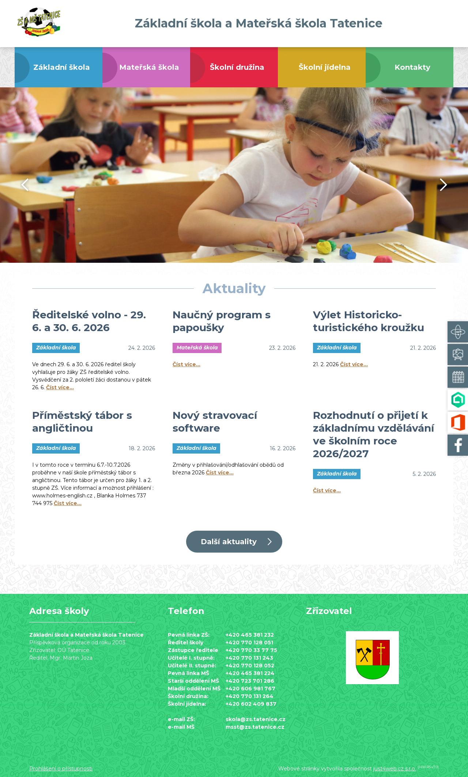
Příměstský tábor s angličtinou (82, 421)
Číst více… (60, 387)
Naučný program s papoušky (222, 321)
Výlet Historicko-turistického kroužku (368, 321)
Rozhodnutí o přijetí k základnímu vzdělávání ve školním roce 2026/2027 (373, 434)
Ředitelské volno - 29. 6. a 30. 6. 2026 (89, 321)
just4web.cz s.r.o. (394, 768)
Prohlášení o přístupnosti (61, 768)
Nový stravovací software (215, 421)
